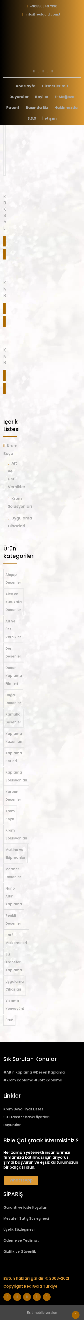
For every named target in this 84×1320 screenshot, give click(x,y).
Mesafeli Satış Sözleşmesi (26, 1218)
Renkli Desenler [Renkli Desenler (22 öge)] (13, 919)
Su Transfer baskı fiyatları (26, 1117)
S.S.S (32, 118)
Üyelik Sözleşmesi (18, 1229)
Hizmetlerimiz (55, 86)
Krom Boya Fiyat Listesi (23, 1109)
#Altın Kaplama (17, 1072)
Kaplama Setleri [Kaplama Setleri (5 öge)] (13, 757)
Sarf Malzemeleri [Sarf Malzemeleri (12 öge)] (16, 939)
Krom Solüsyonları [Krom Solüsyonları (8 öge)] (16, 834)
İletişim (49, 118)
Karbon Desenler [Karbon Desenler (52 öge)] (13, 795)
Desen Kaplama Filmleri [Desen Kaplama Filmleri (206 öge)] (13, 675)
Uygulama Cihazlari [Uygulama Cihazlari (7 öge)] (14, 985)
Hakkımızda (66, 107)
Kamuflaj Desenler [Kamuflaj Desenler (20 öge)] (13, 718)
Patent (12, 107)
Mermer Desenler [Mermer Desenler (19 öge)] (13, 873)
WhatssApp (21, 1180)
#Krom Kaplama (18, 1080)
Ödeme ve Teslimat (21, 1240)
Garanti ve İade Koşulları (25, 1207)
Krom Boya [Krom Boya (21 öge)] (10, 815)
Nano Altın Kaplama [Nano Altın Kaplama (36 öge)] (13, 896)
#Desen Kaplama (49, 1072)
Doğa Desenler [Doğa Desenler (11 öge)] (13, 699)
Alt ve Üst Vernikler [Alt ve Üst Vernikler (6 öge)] (13, 629)
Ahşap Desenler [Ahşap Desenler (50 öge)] (13, 578)
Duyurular (19, 97)
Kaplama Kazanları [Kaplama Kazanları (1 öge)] (13, 737)
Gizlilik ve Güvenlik (19, 1251)
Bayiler (41, 97)
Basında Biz (37, 107)
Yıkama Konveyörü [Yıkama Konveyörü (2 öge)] (14, 1004)
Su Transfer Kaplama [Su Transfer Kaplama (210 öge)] (13, 962)
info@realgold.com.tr (44, 14)
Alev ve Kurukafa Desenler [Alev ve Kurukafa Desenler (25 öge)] (13, 602)
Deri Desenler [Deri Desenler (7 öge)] (13, 652)
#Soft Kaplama (48, 1080)
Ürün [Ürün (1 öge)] (9, 1020)
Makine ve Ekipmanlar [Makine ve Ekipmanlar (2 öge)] (15, 853)
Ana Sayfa (26, 86)
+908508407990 (43, 6)
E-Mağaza (65, 97)
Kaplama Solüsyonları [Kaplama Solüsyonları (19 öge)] (16, 776)
